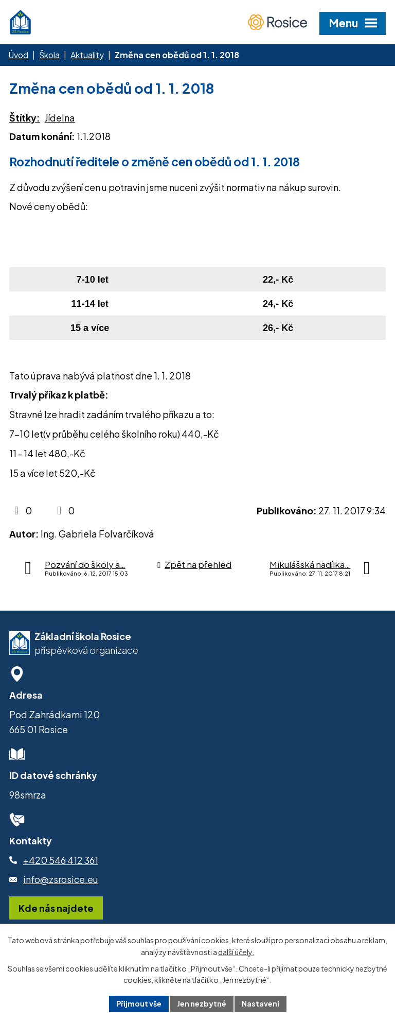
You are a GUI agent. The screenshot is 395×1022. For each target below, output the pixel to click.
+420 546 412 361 (60, 860)
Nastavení (260, 1003)
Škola (49, 54)
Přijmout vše (138, 1003)
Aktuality (87, 54)
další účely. (236, 952)
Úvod (18, 54)
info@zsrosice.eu (60, 879)
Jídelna (60, 118)
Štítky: (24, 118)
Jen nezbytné (201, 1003)
